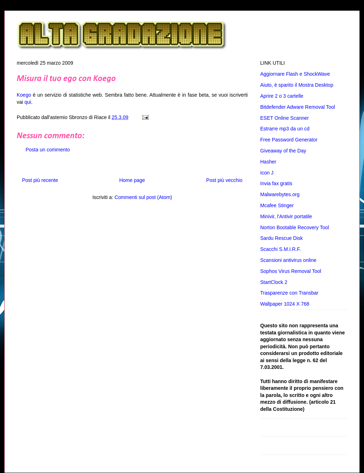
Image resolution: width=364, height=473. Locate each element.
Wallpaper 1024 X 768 (284, 304)
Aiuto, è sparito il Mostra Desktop (296, 85)
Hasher (268, 162)
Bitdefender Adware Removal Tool (297, 107)
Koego (24, 95)
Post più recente (40, 180)
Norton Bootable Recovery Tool (294, 227)
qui (28, 102)
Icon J (266, 173)
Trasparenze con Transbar (289, 293)
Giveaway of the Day (283, 151)
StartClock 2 (273, 282)
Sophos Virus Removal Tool (290, 271)
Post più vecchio (224, 180)
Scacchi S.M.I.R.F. (280, 249)
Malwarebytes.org (280, 194)
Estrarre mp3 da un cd (285, 128)
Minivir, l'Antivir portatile (286, 216)
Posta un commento (48, 149)
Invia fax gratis (276, 183)
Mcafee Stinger (277, 205)
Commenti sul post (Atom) (143, 197)
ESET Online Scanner (284, 118)
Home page (132, 180)
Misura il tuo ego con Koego (66, 79)
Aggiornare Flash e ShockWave (295, 74)
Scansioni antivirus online (288, 260)
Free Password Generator (288, 140)
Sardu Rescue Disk (281, 238)
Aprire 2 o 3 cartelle (281, 96)
